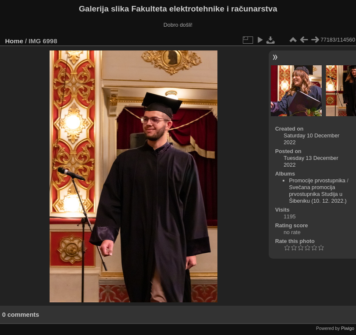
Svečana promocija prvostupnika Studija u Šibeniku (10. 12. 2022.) (318, 194)
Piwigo (347, 328)
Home (14, 41)
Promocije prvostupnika (317, 180)
